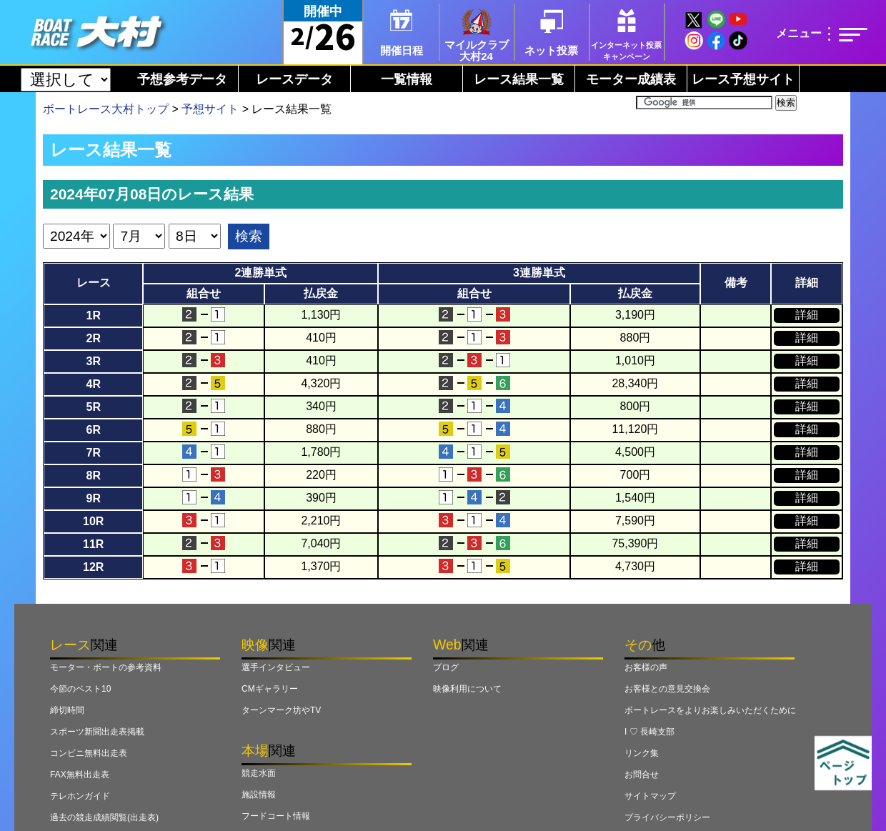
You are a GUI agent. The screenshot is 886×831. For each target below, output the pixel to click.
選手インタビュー (276, 667)
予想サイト (210, 109)
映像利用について (467, 689)
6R (93, 430)
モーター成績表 (631, 79)
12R (93, 567)
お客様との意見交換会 (667, 689)
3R (93, 361)
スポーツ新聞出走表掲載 (97, 732)
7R (93, 453)
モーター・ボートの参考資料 (105, 667)
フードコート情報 (276, 816)
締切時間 (67, 710)
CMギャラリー (270, 689)
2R (93, 338)
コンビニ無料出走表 (88, 753)
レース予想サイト (743, 79)
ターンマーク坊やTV (281, 710)
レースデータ (294, 79)
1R (93, 315)
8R (93, 475)
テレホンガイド (80, 796)
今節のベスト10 (80, 689)
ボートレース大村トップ (106, 109)
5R (93, 407)
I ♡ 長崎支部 (649, 732)
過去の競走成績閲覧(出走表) (104, 817)
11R (93, 544)
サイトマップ (650, 796)
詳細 (806, 315)
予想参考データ (182, 79)
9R (93, 498)
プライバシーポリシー (667, 817)
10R (93, 521)
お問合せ (641, 775)
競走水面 (259, 773)
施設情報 (259, 795)
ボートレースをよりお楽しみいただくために (710, 710)
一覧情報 (406, 79)
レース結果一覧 (519, 79)
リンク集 (641, 753)
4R (93, 384)
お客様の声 (645, 667)
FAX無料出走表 (79, 775)
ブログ (446, 667)
